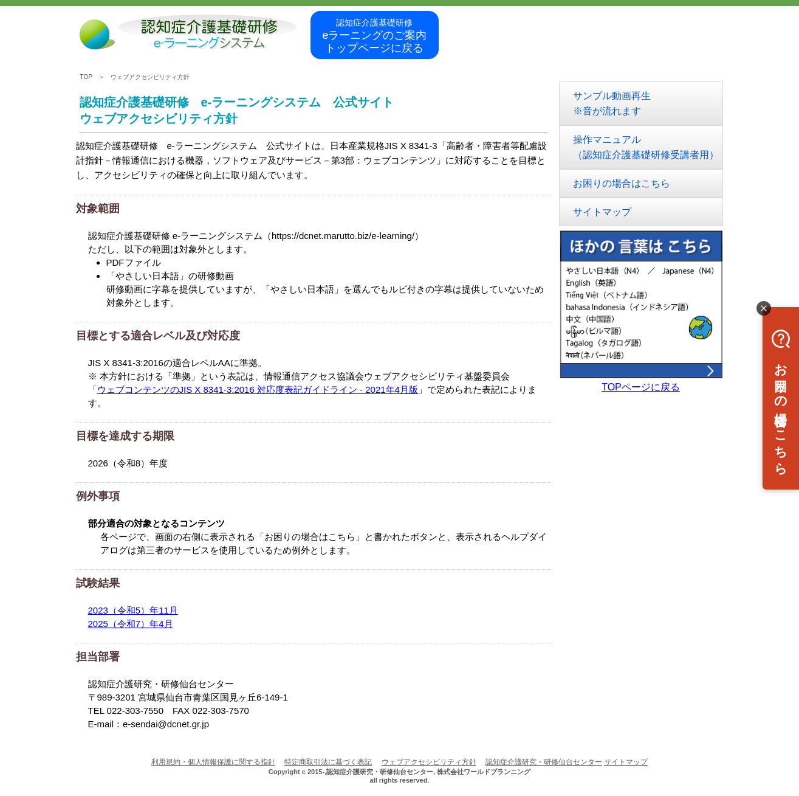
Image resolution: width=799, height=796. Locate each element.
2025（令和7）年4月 (130, 623)
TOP (86, 77)
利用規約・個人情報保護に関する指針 (213, 762)
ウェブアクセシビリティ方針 (150, 77)
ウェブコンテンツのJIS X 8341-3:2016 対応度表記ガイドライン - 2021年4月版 (257, 389)
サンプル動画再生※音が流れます (612, 103)
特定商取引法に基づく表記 (328, 762)
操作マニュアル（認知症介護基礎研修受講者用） (646, 147)
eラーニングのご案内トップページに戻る (375, 36)
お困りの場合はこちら (621, 183)
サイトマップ (602, 212)
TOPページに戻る (641, 387)
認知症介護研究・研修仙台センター (543, 762)
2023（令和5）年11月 (133, 610)
